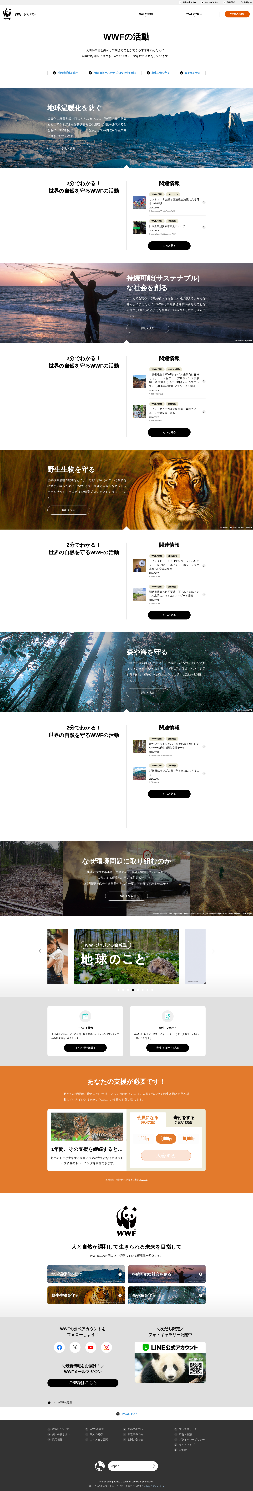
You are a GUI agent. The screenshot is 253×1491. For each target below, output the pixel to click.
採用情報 (57, 1439)
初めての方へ (135, 1429)
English (183, 1450)
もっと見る (169, 245)
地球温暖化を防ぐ (68, 72)
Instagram (106, 1347)
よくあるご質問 (99, 1439)
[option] (126, 956)
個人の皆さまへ (189, 2)
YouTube (90, 1347)
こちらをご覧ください (152, 1486)
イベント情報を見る (85, 1047)
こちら (144, 1179)
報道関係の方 (135, 1434)
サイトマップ (186, 1444)
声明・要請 (185, 1434)
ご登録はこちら (83, 1382)
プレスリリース (188, 1429)
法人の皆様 (96, 1434)
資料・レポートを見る (167, 1047)
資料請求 (231, 2)
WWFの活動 (145, 14)
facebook (59, 1347)
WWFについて (194, 14)
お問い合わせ (135, 1439)
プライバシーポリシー (192, 1439)
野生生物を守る (161, 72)
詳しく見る (68, 148)
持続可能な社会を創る (168, 1277)
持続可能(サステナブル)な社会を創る (115, 72)
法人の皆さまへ (211, 2)
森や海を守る (192, 72)
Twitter (75, 1347)
